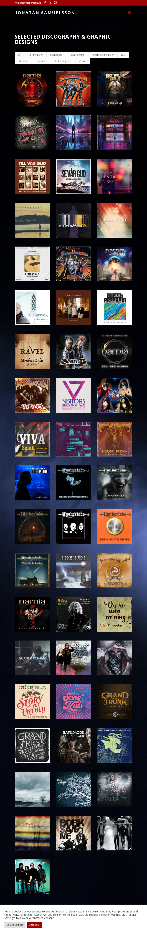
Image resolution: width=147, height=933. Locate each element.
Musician (23, 61)
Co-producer (35, 54)
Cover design (77, 54)
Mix (123, 54)
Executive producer (103, 54)
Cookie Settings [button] (15, 924)
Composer (56, 54)
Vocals (83, 61)
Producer (41, 61)
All (19, 54)
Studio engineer (63, 61)
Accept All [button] (34, 924)
